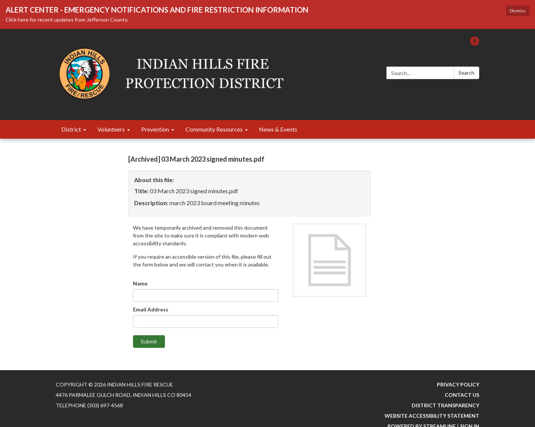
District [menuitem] (71, 129)
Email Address (150, 309)
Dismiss (518, 10)
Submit (149, 341)
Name (140, 283)
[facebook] (474, 43)
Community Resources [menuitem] (214, 129)
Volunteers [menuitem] (111, 129)
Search (466, 72)
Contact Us (462, 395)
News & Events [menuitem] (278, 129)
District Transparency (445, 405)
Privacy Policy (458, 384)
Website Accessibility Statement (432, 416)
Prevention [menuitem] (155, 129)
